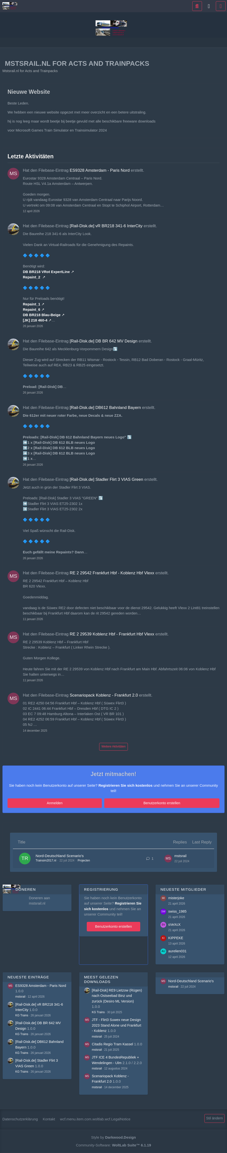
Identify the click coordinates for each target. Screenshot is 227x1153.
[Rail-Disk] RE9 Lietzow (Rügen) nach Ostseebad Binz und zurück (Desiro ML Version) (117, 994)
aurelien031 (177, 950)
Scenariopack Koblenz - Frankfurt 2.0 (104, 695)
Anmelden (88, 803)
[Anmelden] (209, 6)
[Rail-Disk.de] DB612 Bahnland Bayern (105, 407)
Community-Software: (113, 1145)
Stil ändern (214, 1118)
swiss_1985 (177, 910)
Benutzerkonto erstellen (127, 803)
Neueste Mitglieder (183, 889)
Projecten (85, 860)
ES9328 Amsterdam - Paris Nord (100, 170)
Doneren (26, 889)
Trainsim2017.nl (47, 860)
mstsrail (179, 856)
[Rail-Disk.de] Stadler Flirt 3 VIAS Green (106, 479)
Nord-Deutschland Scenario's (63, 856)
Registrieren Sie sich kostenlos (125, 785)
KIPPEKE (176, 937)
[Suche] (197, 6)
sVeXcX (174, 924)
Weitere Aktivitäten (113, 746)
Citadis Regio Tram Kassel (113, 1043)
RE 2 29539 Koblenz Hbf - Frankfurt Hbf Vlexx (112, 634)
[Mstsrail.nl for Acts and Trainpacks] (9, 6)
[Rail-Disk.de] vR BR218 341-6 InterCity (106, 226)
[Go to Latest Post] (167, 859)
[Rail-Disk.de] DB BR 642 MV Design (104, 341)
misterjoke (176, 897)
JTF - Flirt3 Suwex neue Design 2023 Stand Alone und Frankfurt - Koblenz (117, 1024)
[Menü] (221, 6)
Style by (113, 1137)
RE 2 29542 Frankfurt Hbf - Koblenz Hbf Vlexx (112, 573)
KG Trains (21, 1014)
